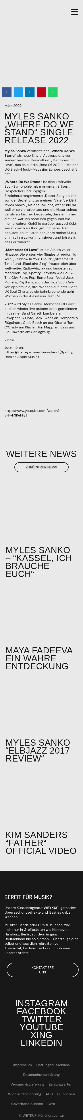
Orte (51, 1103)
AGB (49, 1094)
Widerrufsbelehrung (24, 1094)
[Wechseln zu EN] (61, 1104)
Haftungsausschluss (53, 1065)
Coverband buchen (27, 1103)
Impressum (22, 1065)
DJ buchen (66, 1094)
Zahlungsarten (60, 1084)
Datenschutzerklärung (41, 1074)
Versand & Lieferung (27, 1084)
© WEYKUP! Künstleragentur (41, 1115)
